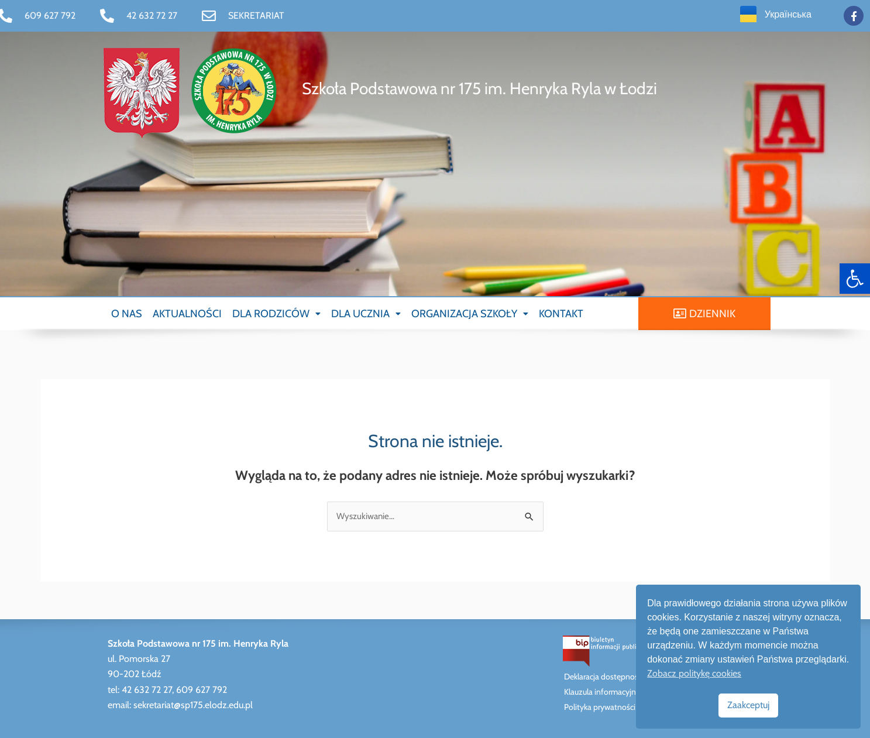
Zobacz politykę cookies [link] (694, 673)
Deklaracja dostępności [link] (604, 676)
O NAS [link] (126, 313)
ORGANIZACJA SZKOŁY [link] (469, 313)
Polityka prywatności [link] (599, 707)
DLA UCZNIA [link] (366, 313)
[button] (276, 313)
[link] (855, 278)
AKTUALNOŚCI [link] (187, 313)
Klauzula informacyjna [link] (602, 691)
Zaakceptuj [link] (748, 704)
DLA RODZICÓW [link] (276, 313)
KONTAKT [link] (561, 313)
